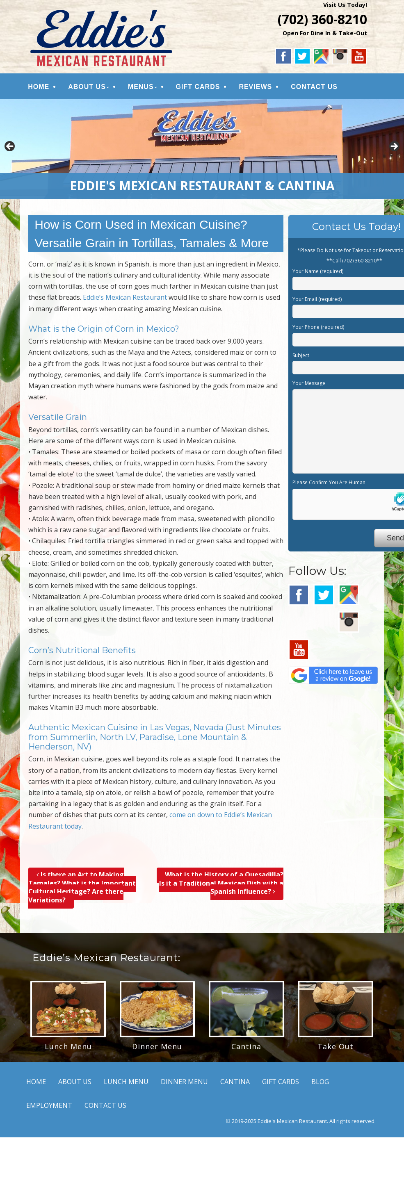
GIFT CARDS (198, 86)
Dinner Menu (157, 1046)
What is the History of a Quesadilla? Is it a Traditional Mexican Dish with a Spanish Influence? (221, 883)
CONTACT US (314, 86)
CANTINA (235, 1081)
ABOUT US (87, 86)
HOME (38, 86)
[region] (202, 149)
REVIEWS (255, 86)
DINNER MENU (184, 1081)
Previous (10, 147)
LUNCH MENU (126, 1081)
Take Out (335, 1046)
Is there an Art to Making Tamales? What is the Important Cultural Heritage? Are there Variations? (82, 887)
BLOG (320, 1081)
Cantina (246, 1046)
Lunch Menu (68, 1046)
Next (394, 147)
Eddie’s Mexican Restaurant (125, 297)
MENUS (141, 86)
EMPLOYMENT (49, 1105)
